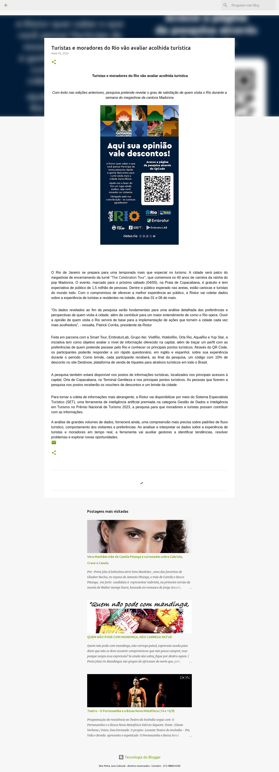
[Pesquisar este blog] (253, 5)
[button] (53, 62)
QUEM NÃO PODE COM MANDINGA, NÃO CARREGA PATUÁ (129, 637)
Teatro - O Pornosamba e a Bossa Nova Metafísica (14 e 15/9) (131, 711)
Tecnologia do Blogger (140, 757)
